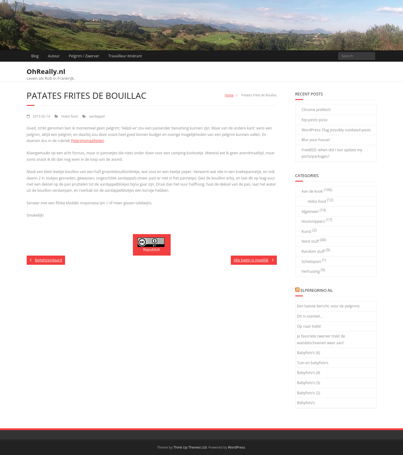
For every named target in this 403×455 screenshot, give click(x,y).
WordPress (236, 447)
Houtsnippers (313, 221)
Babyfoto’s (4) (308, 372)
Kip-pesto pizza (314, 119)
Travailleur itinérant (125, 56)
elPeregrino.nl (316, 290)
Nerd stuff (310, 241)
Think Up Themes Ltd (190, 447)
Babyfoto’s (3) (308, 382)
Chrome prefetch (316, 109)
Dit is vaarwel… (310, 316)
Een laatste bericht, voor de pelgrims (328, 306)
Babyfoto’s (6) (308, 352)
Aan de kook (312, 191)
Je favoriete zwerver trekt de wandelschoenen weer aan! (321, 339)
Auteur (54, 56)
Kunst (307, 231)
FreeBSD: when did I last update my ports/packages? (332, 153)
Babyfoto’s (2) (308, 392)
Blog (35, 56)
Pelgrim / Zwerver (84, 56)
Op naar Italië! (309, 326)
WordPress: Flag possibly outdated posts (336, 130)
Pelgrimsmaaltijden (87, 140)
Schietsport (311, 261)
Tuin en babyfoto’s (313, 362)
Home (229, 95)
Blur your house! (316, 139)
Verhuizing (311, 271)
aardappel (97, 116)
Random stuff (313, 251)
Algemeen (310, 211)
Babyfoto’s (306, 402)
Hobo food (69, 116)
